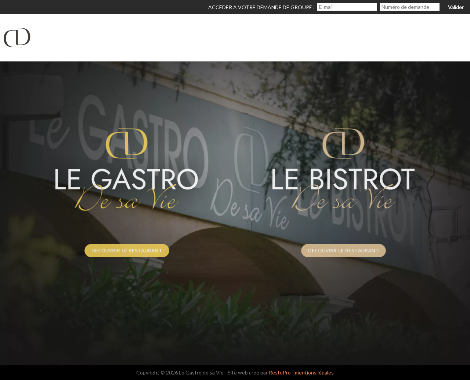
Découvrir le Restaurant (126, 250)
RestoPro (280, 372)
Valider (456, 7)
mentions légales (314, 372)
